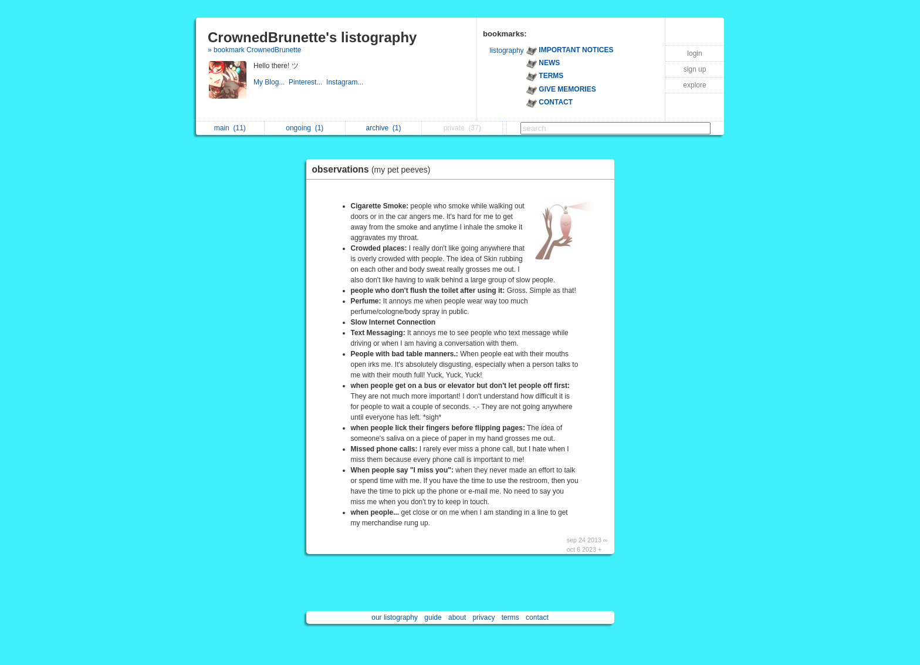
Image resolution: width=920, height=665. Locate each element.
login (694, 53)
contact (537, 617)
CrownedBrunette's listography (312, 37)
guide (432, 617)
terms (510, 617)
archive (383, 128)
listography (507, 50)
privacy (483, 617)
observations (374, 169)
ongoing (304, 128)
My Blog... (271, 82)
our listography (394, 617)
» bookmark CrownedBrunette (254, 50)
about (457, 617)
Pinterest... (307, 82)
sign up (695, 69)
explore (694, 85)
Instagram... (346, 82)
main (230, 128)
